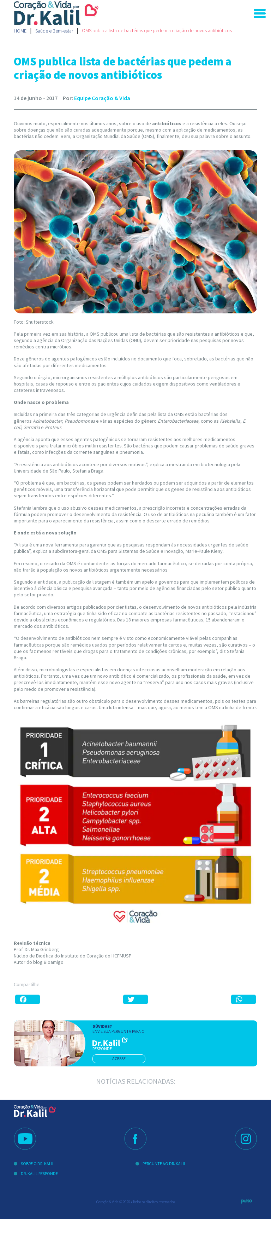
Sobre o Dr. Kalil (37, 1163)
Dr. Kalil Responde (39, 1173)
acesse (119, 1058)
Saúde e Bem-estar (54, 31)
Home (20, 31)
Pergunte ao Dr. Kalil (164, 1163)
